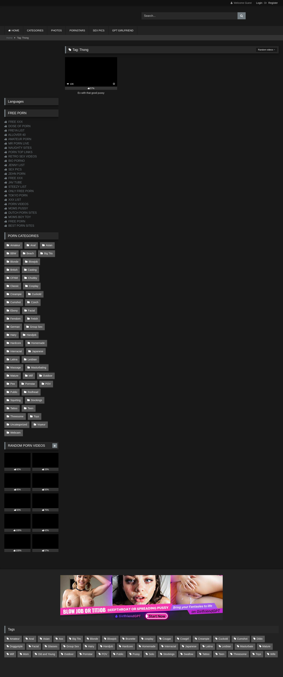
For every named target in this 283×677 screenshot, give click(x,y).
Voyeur (41, 405)
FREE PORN (14, 221)
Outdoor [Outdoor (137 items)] (69, 633)
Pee (12, 367)
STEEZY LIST (15, 186)
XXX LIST (12, 199)
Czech (14, 298)
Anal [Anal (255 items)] (31, 618)
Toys (36, 397)
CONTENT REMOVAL (159, 661)
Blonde (14, 260)
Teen (30, 390)
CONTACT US (118, 661)
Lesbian (31, 344)
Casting (31, 268)
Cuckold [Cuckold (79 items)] (223, 618)
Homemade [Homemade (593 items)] (148, 626)
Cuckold (15, 290)
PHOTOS (56, 30)
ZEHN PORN (14, 173)
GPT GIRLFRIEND (122, 30)
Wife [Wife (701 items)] (273, 633)
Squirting (15, 382)
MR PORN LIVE (16, 143)
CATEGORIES (35, 30)
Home (9, 37)
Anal (32, 245)
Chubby (14, 275)
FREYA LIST (14, 130)
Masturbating (38, 351)
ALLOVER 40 (15, 134)
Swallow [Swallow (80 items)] (188, 633)
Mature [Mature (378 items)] (266, 626)
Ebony (31, 298)
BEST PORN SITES (19, 225)
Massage (15, 351)
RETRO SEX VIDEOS (20, 156)
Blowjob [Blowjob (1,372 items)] (111, 618)
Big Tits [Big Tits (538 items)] (76, 618)
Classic (33, 275)
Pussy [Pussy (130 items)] (136, 633)
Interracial (16, 336)
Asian (48, 245)
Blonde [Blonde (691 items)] (94, 618)
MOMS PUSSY (16, 208)
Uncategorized (18, 405)
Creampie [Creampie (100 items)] (203, 618)
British (14, 268)
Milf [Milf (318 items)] (12, 633)
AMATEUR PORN (17, 139)
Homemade (37, 329)
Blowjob (32, 260)
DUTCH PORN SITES (20, 212)
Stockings (36, 382)
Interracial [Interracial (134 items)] (170, 626)
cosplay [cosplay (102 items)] (149, 618)
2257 (136, 661)
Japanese (37, 336)
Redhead (32, 374)
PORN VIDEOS (16, 204)
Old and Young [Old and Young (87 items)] (46, 633)
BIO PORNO (14, 160)
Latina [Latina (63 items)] (209, 626)
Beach (30, 252)
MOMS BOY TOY (17, 217)
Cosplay (15, 283)
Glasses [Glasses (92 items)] (52, 626)
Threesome (16, 397)
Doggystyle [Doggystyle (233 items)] (16, 626)
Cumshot (35, 290)
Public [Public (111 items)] (119, 633)
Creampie (35, 283)
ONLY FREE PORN (19, 191)
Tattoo (13, 390)
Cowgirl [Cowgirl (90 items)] (184, 618)
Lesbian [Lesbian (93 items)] (226, 626)
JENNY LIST (14, 165)
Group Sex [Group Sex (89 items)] (72, 626)
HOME (15, 30)
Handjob (31, 321)
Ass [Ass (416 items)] (61, 618)
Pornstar (30, 367)
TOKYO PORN (16, 195)
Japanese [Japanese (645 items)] (190, 626)
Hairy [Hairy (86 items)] (91, 626)
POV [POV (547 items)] (104, 633)
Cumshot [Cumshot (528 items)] (242, 618)
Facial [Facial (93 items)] (35, 626)
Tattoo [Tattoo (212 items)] (205, 633)
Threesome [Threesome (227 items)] (240, 633)
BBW (13, 252)
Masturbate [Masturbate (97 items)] (246, 626)
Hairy (13, 321)
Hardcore (15, 329)
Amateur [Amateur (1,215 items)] (14, 618)
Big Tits (47, 252)
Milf (30, 359)
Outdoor (47, 359)
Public (13, 374)
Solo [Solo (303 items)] (151, 633)
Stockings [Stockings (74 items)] (169, 633)
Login (259, 2)
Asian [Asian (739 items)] (46, 618)
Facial (48, 298)
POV (47, 367)
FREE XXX (13, 121)
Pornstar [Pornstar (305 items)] (87, 633)
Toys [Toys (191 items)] (258, 633)
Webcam (15, 413)
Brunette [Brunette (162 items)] (130, 618)
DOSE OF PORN (17, 126)
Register (273, 2)
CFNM (50, 268)
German (15, 313)
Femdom (15, 306)
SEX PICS (99, 30)
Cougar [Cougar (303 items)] (167, 618)
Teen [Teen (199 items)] (221, 633)
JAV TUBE (13, 182)
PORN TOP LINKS (18, 152)
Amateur (15, 245)
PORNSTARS (77, 30)
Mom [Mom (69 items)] (26, 633)
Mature (14, 359)
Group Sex (36, 313)
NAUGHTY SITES (18, 147)
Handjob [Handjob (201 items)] (108, 626)
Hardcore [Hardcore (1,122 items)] (127, 626)
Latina (13, 344)
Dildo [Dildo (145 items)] (260, 618)
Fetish (34, 306)
